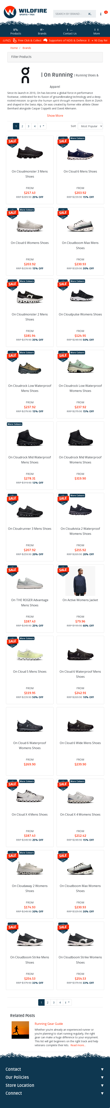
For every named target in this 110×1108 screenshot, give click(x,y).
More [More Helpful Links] (96, 31)
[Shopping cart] (103, 14)
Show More (55, 116)
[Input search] (68, 14)
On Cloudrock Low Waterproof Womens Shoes (80, 388)
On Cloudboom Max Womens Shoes (80, 888)
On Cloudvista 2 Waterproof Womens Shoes (80, 531)
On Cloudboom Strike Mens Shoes (29, 959)
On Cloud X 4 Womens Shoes (80, 814)
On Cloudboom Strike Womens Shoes (80, 959)
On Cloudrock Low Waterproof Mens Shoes (29, 388)
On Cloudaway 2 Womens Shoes (30, 888)
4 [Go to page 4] (34, 126)
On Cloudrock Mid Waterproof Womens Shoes (80, 459)
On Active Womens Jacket (80, 600)
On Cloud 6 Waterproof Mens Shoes (80, 674)
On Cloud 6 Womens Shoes (30, 243)
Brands (42, 31)
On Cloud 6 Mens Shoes (80, 171)
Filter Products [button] (21, 57)
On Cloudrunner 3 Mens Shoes (29, 529)
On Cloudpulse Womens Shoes (80, 314)
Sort (73, 126)
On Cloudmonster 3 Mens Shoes (30, 174)
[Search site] (90, 14)
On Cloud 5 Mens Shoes (29, 671)
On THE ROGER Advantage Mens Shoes (29, 602)
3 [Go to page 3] (28, 126)
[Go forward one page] (42, 126)
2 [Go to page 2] (22, 126)
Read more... (78, 1045)
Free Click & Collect (51, 40)
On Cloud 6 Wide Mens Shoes (80, 743)
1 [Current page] (16, 126)
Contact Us (70, 31)
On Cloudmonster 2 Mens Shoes (30, 316)
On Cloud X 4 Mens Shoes (30, 814)
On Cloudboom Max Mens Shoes (80, 245)
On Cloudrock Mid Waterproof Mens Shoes (29, 459)
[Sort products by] (90, 126)
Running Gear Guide (49, 1024)
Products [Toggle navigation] (15, 31)
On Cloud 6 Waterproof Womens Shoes (29, 745)
